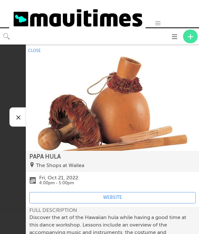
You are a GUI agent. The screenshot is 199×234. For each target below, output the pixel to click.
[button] (157, 23)
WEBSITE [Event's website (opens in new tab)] (112, 197)
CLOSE (34, 50)
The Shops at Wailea (60, 165)
